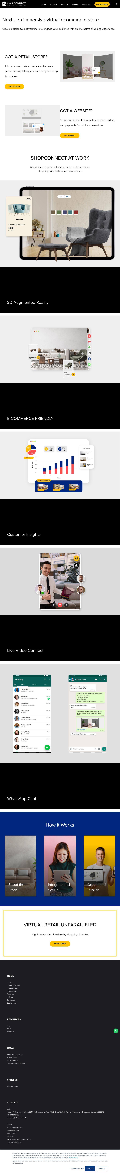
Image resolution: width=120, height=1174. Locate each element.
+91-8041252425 (13, 1115)
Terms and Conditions (15, 1055)
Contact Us (11, 1000)
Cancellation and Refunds (16, 1063)
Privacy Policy (73, 1157)
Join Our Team (12, 1086)
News (9, 1029)
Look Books (12, 991)
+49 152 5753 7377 (14, 1142)
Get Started (14, 87)
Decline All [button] (102, 1168)
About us (64, 4)
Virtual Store (12, 988)
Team (10, 997)
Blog (8, 1026)
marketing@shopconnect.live (17, 1118)
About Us (10, 994)
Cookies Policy (12, 1060)
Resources (86, 4)
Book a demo (60, 944)
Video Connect (13, 985)
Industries (10, 1032)
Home (44, 4)
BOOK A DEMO (102, 4)
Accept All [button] (90, 1168)
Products (53, 4)
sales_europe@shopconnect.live (19, 1139)
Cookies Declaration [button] (77, 1168)
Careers (75, 4)
